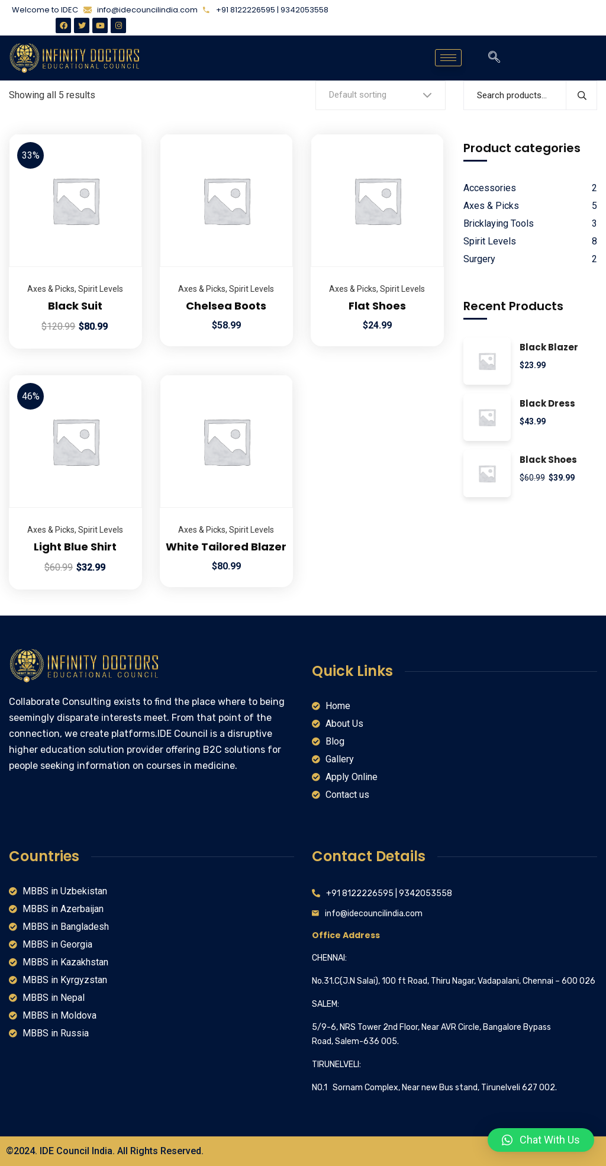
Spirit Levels (100, 289)
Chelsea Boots (226, 305)
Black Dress (547, 404)
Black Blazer (549, 347)
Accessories (489, 188)
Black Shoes (548, 460)
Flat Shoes (377, 305)
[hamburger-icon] (448, 57)
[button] (541, 1140)
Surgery (479, 259)
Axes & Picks (51, 289)
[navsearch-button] (494, 58)
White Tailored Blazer (226, 546)
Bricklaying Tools (498, 223)
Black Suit (75, 305)
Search (581, 95)
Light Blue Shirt (75, 546)
